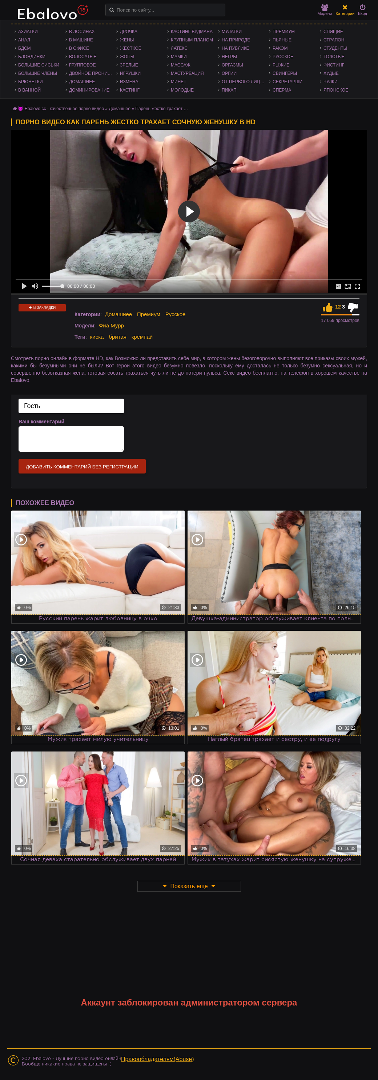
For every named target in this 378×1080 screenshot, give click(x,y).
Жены (127, 40)
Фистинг (333, 65)
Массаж (180, 65)
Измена (129, 81)
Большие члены (37, 73)
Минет (178, 81)
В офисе (79, 48)
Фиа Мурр (111, 325)
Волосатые (82, 56)
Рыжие (281, 65)
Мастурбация (187, 73)
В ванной (29, 90)
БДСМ (24, 48)
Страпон (333, 40)
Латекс (179, 48)
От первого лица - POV (245, 81)
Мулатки (232, 31)
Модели (325, 10)
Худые (331, 73)
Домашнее (82, 81)
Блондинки (31, 56)
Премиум (284, 31)
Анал (24, 40)
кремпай (142, 337)
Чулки (330, 81)
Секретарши (287, 81)
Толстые (334, 56)
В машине (81, 40)
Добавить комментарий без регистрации (82, 467)
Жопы (127, 56)
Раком (280, 48)
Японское (335, 90)
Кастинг (130, 90)
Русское (283, 56)
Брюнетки (30, 81)
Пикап (229, 90)
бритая (117, 337)
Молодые (182, 90)
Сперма (282, 90)
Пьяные (282, 40)
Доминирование (89, 90)
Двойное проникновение (92, 73)
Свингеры (285, 73)
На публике (235, 48)
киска (97, 337)
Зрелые (129, 65)
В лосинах (82, 31)
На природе (236, 40)
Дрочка (128, 31)
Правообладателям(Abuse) (157, 1059)
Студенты (335, 48)
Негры (229, 56)
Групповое (82, 65)
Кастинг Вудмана (192, 31)
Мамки (179, 56)
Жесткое (130, 48)
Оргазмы (232, 65)
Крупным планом (192, 40)
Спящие (333, 31)
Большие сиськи (38, 65)
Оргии (229, 73)
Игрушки (130, 73)
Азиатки (28, 31)
